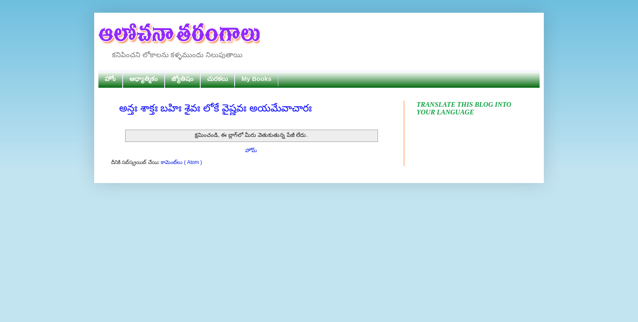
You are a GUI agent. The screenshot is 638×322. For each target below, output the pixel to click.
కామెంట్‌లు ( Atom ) (181, 162)
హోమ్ (251, 150)
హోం (110, 78)
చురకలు (217, 78)
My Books (256, 78)
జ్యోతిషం (182, 78)
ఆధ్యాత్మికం (143, 78)
